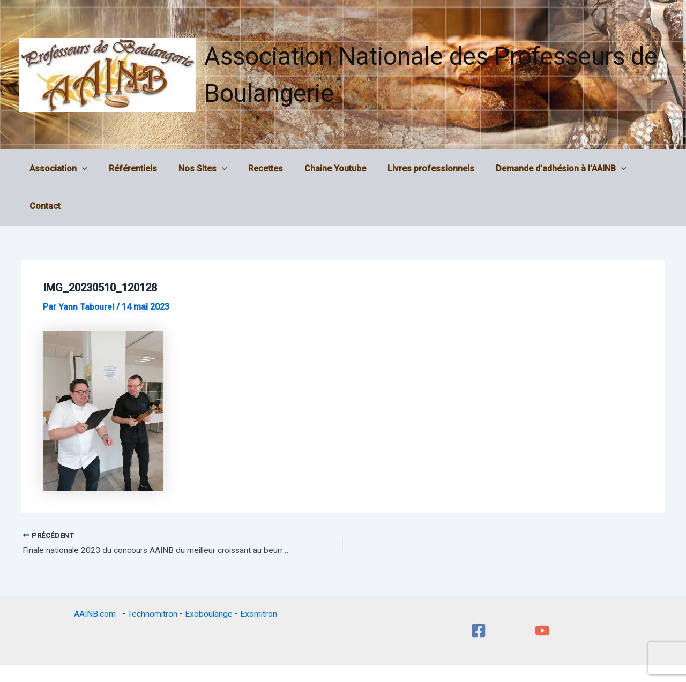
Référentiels (132, 168)
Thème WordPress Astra (418, 655)
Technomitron (152, 577)
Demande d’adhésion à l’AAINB (539, 169)
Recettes (256, 168)
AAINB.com (96, 577)
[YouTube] (542, 593)
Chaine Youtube (322, 168)
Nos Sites (198, 169)
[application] (85, 169)
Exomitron (259, 577)
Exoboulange (209, 577)
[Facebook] (478, 593)
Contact (637, 168)
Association (62, 169)
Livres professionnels (413, 168)
